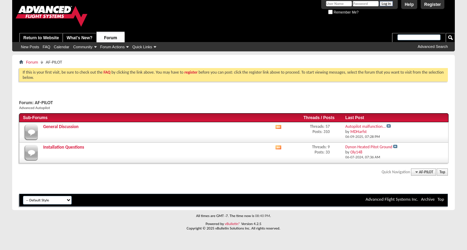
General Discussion (61, 126)
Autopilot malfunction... (365, 126)
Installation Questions (63, 147)
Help (409, 4)
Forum (110, 37)
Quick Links (142, 47)
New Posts (30, 47)
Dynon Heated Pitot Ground (368, 146)
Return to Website (41, 37)
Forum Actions (112, 47)
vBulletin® (232, 224)
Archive (428, 199)
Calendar (62, 47)
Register (432, 4)
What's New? (79, 37)
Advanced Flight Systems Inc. (391, 199)
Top (442, 172)
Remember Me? (343, 12)
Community (83, 47)
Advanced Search (433, 46)
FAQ (46, 47)
